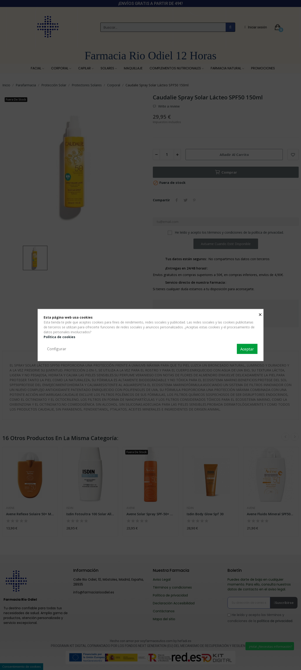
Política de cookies (59, 336)
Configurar (56, 348)
